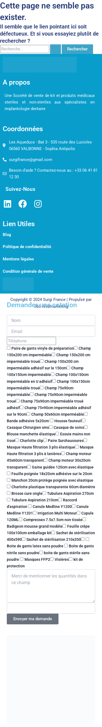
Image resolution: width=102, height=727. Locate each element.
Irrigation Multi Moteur (57, 513)
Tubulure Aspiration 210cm (34, 500)
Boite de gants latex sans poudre (35, 546)
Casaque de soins (69, 427)
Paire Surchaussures (66, 440)
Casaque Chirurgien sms (28, 427)
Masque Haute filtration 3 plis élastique (41, 447)
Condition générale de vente (28, 271)
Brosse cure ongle (26, 493)
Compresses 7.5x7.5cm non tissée (52, 520)
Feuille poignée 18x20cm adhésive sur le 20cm (51, 474)
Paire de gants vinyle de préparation (42, 348)
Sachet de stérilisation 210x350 (53, 539)
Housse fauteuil (68, 421)
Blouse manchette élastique (31, 434)
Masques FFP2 (37, 559)
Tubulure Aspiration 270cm (70, 493)
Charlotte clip (31, 440)
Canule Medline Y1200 (52, 506)
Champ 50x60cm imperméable (57, 414)
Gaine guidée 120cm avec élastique (63, 467)
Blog (7, 234)
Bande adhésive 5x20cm (28, 421)
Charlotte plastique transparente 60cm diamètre (53, 487)
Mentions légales (18, 259)
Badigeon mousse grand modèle (35, 526)
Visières (62, 559)
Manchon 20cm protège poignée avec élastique (52, 480)
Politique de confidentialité (27, 246)
